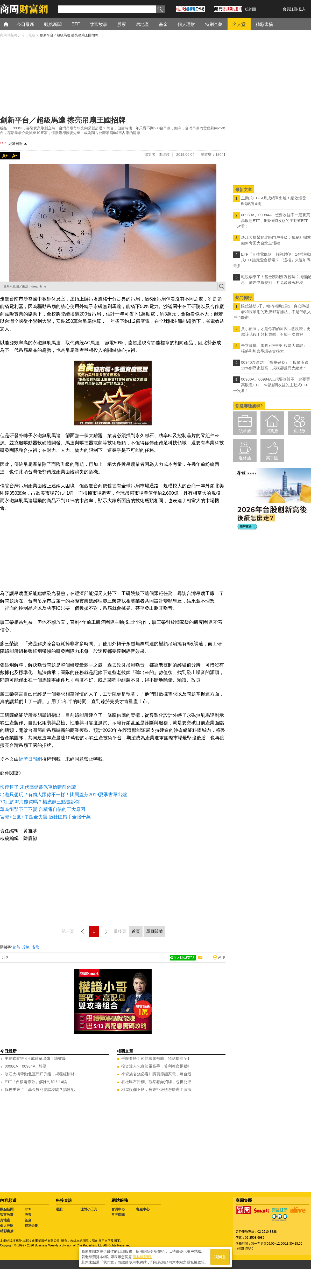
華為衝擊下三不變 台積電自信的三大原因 (42, 809)
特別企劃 (31, 1226)
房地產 (5, 1220)
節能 (16, 947)
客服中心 (143, 1209)
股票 (28, 1215)
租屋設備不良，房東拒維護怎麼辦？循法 (156, 1089)
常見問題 (118, 1215)
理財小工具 (88, 1209)
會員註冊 (290, 9)
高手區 (272, 458)
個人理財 (6, 1226)
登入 (302, 9)
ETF (28, 1209)
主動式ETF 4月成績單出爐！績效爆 (35, 1058)
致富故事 (6, 1215)
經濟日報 (15, 144)
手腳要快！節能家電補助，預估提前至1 (155, 1058)
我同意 (220, 1256)
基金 (28, 1220)
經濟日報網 (30, 759)
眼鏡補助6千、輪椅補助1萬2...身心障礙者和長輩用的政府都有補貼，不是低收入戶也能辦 (272, 312)
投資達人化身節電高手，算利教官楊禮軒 (156, 1066)
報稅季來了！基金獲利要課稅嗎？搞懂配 (40, 1089)
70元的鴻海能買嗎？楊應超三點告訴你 (40, 801)
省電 (35, 947)
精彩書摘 (6, 1231)
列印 (221, 957)
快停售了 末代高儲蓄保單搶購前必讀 (38, 787)
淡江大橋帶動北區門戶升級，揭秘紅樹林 (40, 1074)
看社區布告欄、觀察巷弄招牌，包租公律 (156, 1081)
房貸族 (272, 431)
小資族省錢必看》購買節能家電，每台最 (156, 1074)
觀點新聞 (6, 1209)
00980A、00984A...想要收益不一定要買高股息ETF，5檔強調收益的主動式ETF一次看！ (271, 220)
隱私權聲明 (142, 1256)
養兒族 (299, 431)
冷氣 (26, 947)
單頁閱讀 (154, 931)
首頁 (11, 24)
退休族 (245, 458)
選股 (59, 1209)
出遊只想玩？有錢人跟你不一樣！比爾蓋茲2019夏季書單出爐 (63, 794)
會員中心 (118, 1209)
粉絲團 (250, 9)
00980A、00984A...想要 (25, 1066)
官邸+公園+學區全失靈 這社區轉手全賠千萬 (45, 816)
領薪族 (245, 431)
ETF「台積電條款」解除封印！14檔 (36, 1081)
